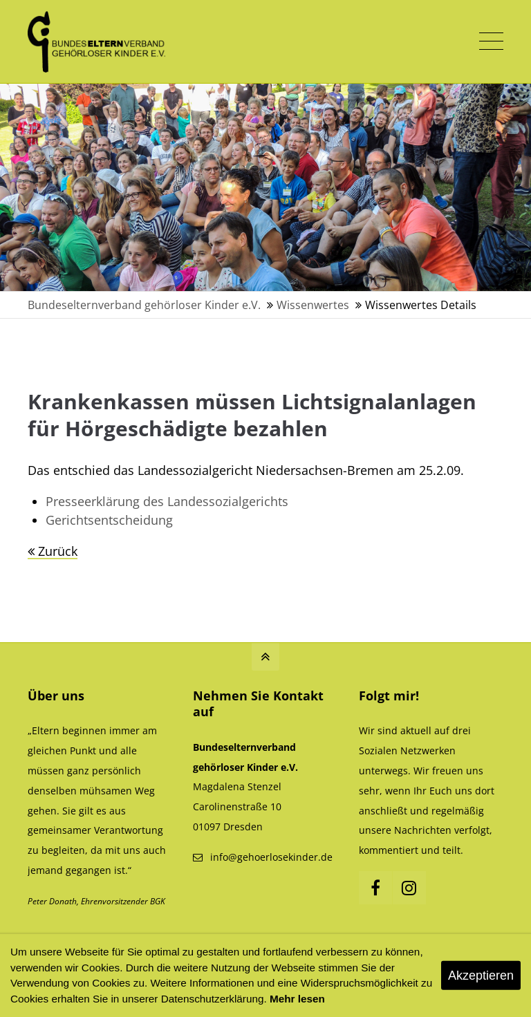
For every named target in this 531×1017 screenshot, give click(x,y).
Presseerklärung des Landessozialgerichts (167, 501)
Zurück (57, 551)
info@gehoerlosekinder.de (271, 857)
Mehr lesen (297, 999)
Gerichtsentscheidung (109, 520)
